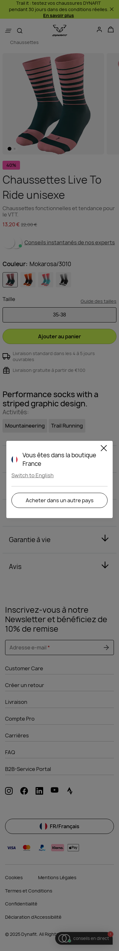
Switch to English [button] (32, 475)
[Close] (103, 449)
